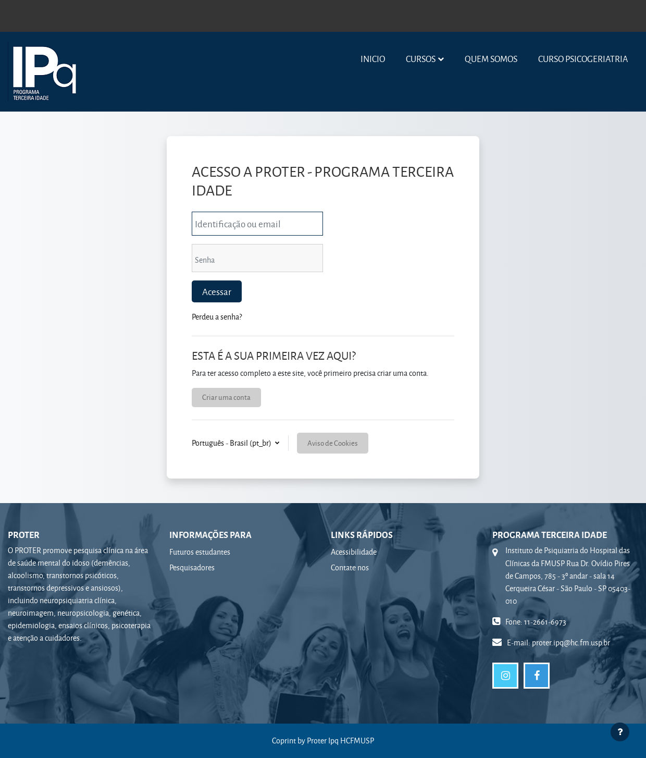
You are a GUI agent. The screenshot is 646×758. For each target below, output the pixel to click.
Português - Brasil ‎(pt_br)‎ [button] (232, 442)
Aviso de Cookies (332, 443)
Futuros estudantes (199, 551)
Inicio (373, 59)
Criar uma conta (226, 397)
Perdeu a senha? (217, 316)
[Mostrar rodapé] (620, 732)
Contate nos (350, 567)
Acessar (216, 291)
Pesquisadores (192, 567)
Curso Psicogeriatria (583, 59)
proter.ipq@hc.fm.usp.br (571, 642)
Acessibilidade (354, 551)
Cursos (421, 59)
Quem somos (491, 59)
